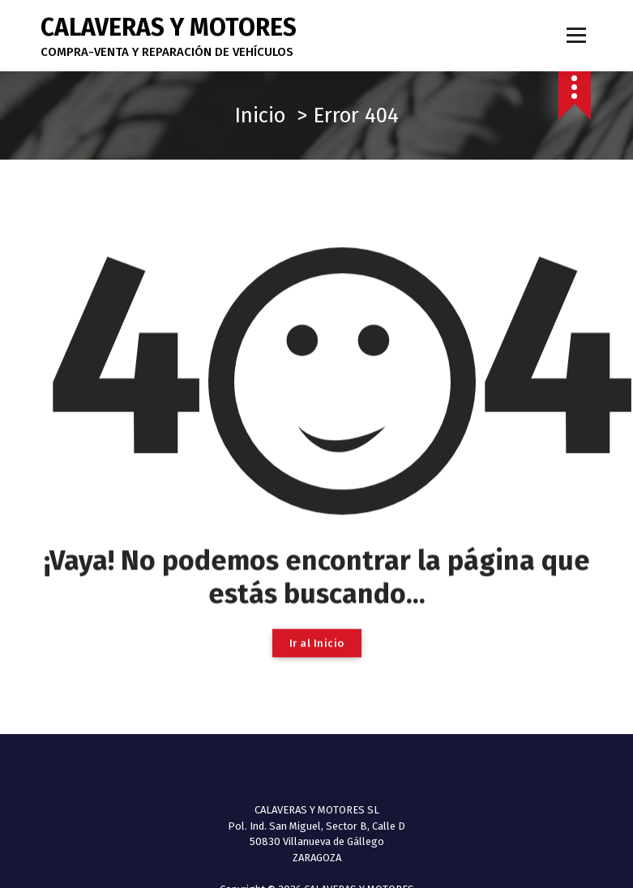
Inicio (259, 115)
